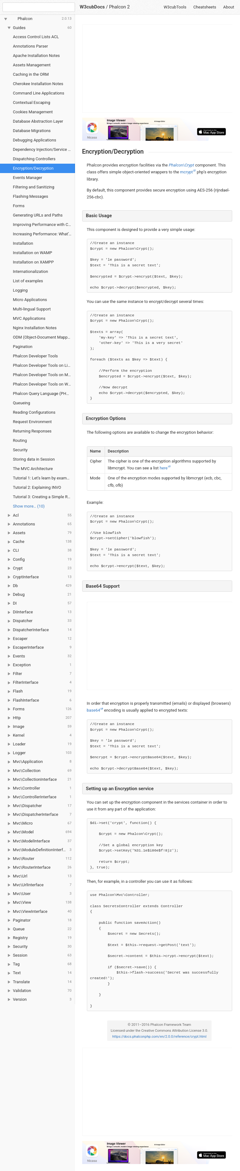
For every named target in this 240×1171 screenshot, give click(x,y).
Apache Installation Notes (36, 55)
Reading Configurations (34, 412)
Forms (18, 205)
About (228, 7)
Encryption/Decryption (33, 168)
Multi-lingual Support (32, 309)
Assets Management (32, 65)
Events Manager (27, 177)
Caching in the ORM (31, 74)
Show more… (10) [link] (29, 506)
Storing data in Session (34, 459)
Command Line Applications (38, 93)
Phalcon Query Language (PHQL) (42, 393)
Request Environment (32, 421)
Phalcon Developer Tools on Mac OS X (44, 374)
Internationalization (30, 271)
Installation (23, 243)
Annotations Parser (30, 46)
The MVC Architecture (33, 468)
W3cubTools (175, 7)
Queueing (21, 403)
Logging (20, 290)
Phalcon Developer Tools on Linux (43, 365)
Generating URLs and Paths (37, 215)
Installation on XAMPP (33, 262)
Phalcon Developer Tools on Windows (44, 384)
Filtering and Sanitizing (33, 187)
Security (20, 449)
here (164, 468)
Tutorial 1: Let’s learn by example (42, 478)
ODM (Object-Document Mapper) (42, 337)
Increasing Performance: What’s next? (44, 234)
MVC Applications (29, 318)
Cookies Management (33, 112)
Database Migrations (32, 130)
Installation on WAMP (32, 252)
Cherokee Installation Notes (38, 83)
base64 (93, 710)
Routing (20, 440)
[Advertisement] (157, 68)
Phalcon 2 (119, 7)
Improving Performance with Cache (44, 224)
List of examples (28, 281)
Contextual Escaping (31, 102)
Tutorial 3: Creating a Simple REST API (44, 496)
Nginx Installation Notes (35, 327)
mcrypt (186, 172)
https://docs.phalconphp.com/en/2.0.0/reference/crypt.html (159, 1037)
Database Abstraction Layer (38, 121)
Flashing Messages (30, 196)
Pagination (22, 346)
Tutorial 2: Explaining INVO (37, 487)
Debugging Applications (34, 140)
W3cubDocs (92, 7)
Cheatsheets (204, 7)
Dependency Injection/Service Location (44, 149)
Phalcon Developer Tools (35, 356)
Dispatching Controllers (34, 158)
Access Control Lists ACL (36, 36)
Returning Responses (32, 431)
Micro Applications (30, 299)
